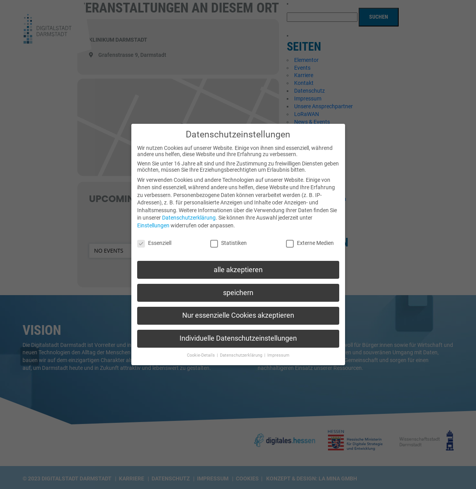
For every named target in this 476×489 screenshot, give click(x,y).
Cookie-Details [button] (201, 350)
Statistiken (228, 238)
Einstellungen (153, 221)
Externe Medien (310, 238)
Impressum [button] (278, 350)
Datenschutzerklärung (189, 213)
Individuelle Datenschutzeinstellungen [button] (238, 334)
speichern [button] (238, 288)
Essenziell (154, 238)
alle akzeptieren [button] (238, 265)
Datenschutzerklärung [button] (241, 350)
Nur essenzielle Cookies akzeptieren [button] (238, 311)
